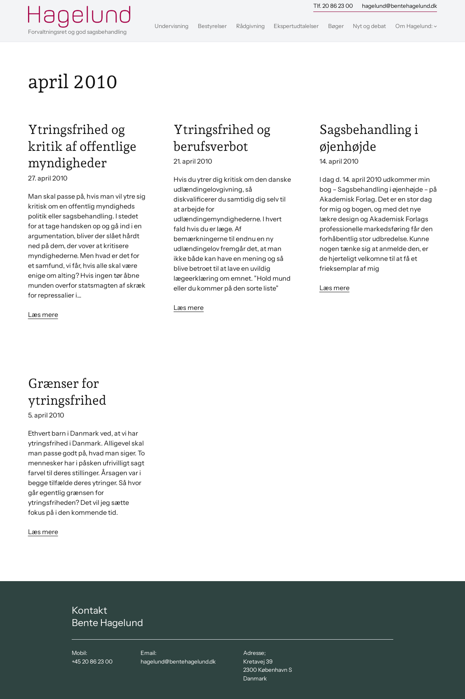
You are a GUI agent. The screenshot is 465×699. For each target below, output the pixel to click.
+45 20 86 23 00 (92, 661)
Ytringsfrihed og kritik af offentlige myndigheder (82, 146)
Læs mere (43, 314)
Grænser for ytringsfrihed (67, 391)
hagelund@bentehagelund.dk (399, 5)
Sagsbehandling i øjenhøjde (368, 138)
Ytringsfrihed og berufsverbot (222, 138)
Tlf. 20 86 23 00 (333, 5)
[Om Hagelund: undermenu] (435, 26)
